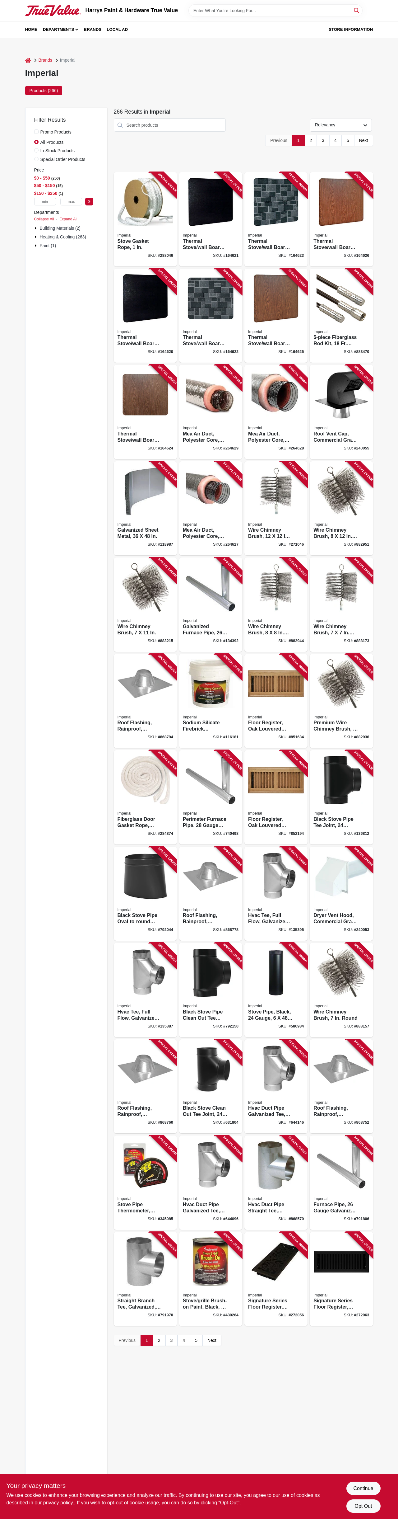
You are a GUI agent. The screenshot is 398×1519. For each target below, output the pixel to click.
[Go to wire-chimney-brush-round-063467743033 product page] (341, 990)
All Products (52, 142)
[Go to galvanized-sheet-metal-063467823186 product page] (145, 508)
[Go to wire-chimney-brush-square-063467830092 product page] (276, 508)
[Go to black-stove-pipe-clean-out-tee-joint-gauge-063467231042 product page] (210, 990)
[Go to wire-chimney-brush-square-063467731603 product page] (276, 604)
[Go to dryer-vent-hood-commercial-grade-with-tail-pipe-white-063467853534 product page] (341, 894)
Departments (58, 29)
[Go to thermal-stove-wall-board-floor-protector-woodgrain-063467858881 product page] (145, 412)
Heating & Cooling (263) (63, 236)
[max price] (71, 201)
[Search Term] (275, 10)
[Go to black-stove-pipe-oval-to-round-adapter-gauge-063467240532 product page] (145, 894)
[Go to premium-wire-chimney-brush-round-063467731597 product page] (341, 701)
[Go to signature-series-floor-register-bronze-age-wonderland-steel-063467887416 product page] (276, 1279)
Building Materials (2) (60, 228)
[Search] (356, 10)
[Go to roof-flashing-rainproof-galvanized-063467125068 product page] (145, 1086)
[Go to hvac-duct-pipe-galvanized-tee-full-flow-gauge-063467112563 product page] (276, 1086)
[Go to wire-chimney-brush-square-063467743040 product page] (341, 604)
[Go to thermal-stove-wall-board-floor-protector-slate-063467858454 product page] (276, 219)
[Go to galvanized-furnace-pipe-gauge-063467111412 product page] (210, 604)
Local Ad (117, 29)
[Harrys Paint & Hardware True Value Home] (53, 10)
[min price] (45, 201)
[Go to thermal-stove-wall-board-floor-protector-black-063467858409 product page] (145, 316)
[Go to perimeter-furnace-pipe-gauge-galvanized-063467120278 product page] (210, 797)
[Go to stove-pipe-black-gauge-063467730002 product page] (276, 990)
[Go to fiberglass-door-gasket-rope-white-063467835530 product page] (145, 797)
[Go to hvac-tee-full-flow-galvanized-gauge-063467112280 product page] (276, 894)
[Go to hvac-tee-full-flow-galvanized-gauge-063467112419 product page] (145, 990)
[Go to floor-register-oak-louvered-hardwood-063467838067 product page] (276, 797)
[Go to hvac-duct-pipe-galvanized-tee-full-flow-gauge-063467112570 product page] (210, 1183)
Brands (93, 29)
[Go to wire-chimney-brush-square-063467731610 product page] (341, 508)
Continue (363, 1488)
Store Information (351, 29)
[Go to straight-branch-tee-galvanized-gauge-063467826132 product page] (145, 1279)
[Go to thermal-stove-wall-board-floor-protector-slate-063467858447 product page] (210, 316)
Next (363, 140)
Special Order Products (63, 159)
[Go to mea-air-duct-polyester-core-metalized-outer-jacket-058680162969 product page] (276, 412)
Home (31, 29)
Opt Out (363, 1506)
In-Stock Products (57, 150)
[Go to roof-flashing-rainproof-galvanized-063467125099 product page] (145, 701)
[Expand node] (36, 228)
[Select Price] (89, 201)
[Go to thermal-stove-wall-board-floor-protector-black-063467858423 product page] (210, 219)
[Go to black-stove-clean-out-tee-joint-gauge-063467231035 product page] (210, 1086)
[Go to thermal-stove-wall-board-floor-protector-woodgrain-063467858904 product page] (341, 219)
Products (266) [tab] (44, 90)
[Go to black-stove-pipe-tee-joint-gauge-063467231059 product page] (341, 797)
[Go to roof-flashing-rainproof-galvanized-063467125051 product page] (341, 1086)
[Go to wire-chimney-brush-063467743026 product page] (145, 604)
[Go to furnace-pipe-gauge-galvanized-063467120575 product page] (341, 1183)
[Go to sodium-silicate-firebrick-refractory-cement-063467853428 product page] (210, 701)
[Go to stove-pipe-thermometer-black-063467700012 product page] (145, 1183)
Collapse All (44, 219)
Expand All (68, 219)
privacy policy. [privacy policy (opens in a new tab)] (58, 1502)
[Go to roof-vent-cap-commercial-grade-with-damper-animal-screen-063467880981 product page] (341, 412)
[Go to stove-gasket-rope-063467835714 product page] (145, 219)
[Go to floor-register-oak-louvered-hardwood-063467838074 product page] (276, 701)
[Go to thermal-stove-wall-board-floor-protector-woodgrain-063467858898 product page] (276, 316)
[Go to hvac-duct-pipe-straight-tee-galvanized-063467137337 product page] (276, 1183)
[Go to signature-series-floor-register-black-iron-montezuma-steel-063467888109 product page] (341, 1279)
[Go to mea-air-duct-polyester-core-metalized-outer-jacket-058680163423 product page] (210, 508)
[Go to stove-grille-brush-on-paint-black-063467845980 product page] (210, 1279)
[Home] (28, 60)
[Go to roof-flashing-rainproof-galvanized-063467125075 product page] (210, 894)
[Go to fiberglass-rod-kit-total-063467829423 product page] (341, 316)
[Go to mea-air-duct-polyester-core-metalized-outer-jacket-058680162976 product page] (210, 412)
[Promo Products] (36, 131)
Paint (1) (48, 245)
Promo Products (56, 132)
